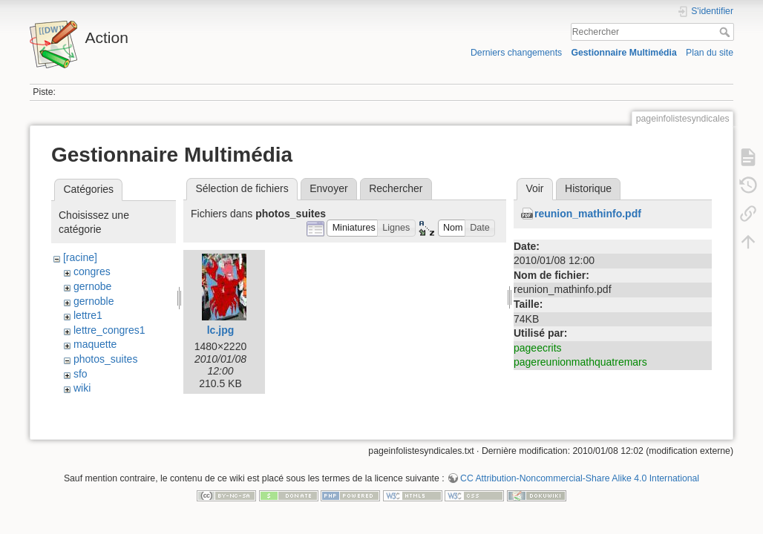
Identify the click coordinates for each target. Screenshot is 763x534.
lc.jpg (221, 330)
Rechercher (726, 32)
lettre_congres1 (109, 330)
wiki (82, 388)
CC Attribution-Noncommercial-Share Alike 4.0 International (579, 485)
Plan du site (709, 52)
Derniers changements (516, 52)
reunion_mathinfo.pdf (587, 214)
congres (92, 271)
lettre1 (87, 315)
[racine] (80, 257)
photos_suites (105, 359)
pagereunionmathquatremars (580, 362)
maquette (95, 344)
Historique (588, 188)
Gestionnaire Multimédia (623, 52)
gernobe (92, 286)
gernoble (93, 301)
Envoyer (328, 188)
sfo (80, 374)
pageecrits (538, 348)
